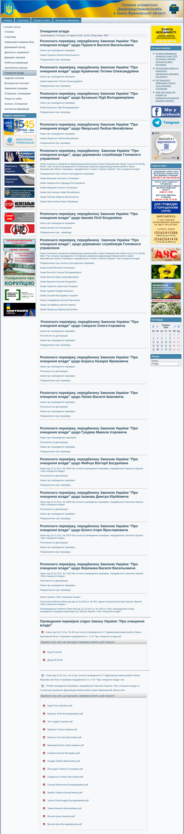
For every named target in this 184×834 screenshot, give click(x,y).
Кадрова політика (14, 78)
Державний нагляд (14, 47)
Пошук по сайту (42, 20)
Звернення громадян (16, 88)
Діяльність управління (16, 52)
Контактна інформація (67, 20)
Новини (8, 20)
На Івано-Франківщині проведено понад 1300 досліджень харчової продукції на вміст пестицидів (166, 59)
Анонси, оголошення (15, 103)
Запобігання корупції (16, 67)
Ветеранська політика (16, 83)
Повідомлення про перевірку (55, 485)
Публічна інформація (16, 62)
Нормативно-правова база (19, 42)
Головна (9, 31)
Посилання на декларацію (54, 335)
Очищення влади (14, 73)
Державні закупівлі (14, 57)
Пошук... (155, 361)
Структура (22, 20)
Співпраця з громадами (17, 93)
